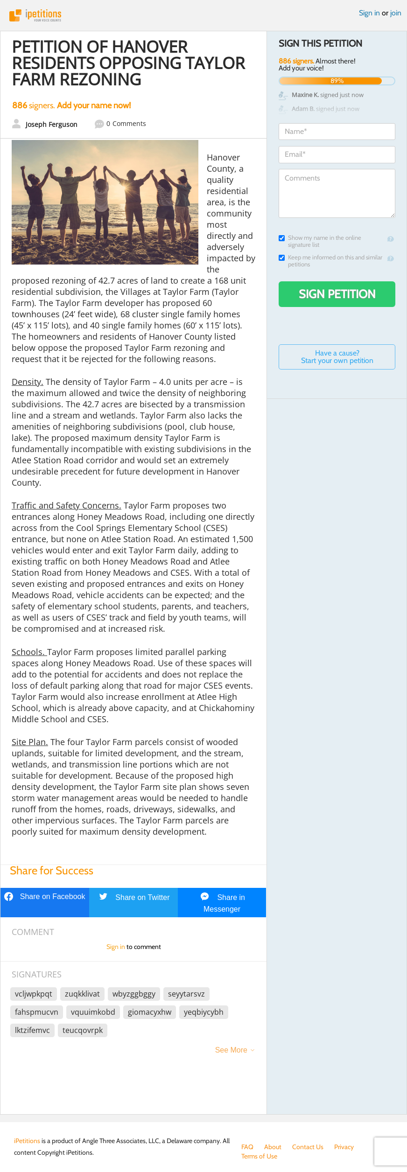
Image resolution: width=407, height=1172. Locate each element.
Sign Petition (337, 294)
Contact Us (307, 1147)
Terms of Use (259, 1156)
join (395, 12)
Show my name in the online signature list (320, 241)
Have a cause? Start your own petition (337, 357)
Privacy (344, 1147)
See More (231, 1050)
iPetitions (203, 15)
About (272, 1147)
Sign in (369, 12)
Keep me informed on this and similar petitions (330, 261)
